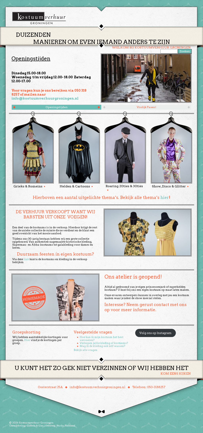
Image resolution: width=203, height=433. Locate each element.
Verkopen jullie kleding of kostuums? (104, 343)
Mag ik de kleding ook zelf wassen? (102, 346)
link (26, 259)
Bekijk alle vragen (85, 350)
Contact (157, 30)
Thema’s (88, 30)
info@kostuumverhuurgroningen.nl (45, 98)
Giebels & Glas (35, 425)
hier (164, 197)
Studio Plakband (65, 425)
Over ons (138, 30)
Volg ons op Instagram (155, 333)
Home (71, 30)
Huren (104, 30)
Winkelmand (179, 30)
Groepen (120, 30)
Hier (27, 340)
